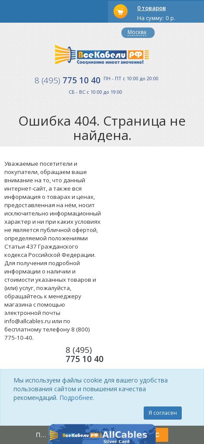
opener (11, 11)
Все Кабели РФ (102, 54)
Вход (34, 33)
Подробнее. (76, 397)
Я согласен (163, 413)
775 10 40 (67, 80)
